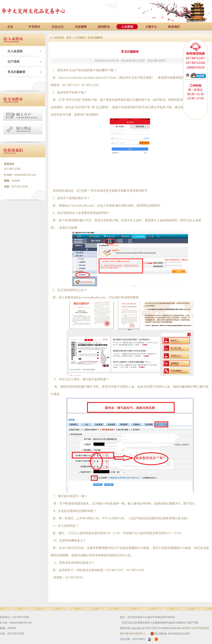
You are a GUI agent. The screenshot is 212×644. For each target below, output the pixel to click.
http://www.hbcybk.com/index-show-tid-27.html (87, 77)
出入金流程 (15, 51)
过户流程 (14, 61)
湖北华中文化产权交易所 (195, 628)
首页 (68, 37)
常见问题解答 (16, 72)
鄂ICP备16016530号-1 (132, 633)
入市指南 (79, 37)
